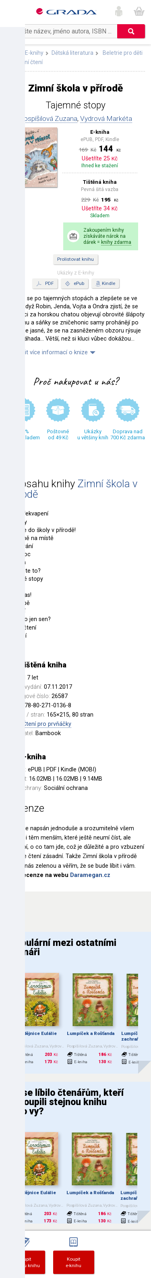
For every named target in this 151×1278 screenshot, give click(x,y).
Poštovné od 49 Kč (58, 434)
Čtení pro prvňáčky (47, 724)
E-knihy (34, 53)
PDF (45, 284)
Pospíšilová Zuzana (48, 118)
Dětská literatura (72, 53)
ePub (74, 284)
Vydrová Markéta (106, 118)
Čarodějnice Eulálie (35, 1033)
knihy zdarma (116, 242)
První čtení (29, 62)
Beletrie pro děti (123, 53)
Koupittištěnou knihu (24, 1262)
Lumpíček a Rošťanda (90, 1033)
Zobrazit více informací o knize (47, 352)
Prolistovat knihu (75, 259)
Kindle (108, 283)
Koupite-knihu (73, 1262)
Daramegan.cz (90, 875)
